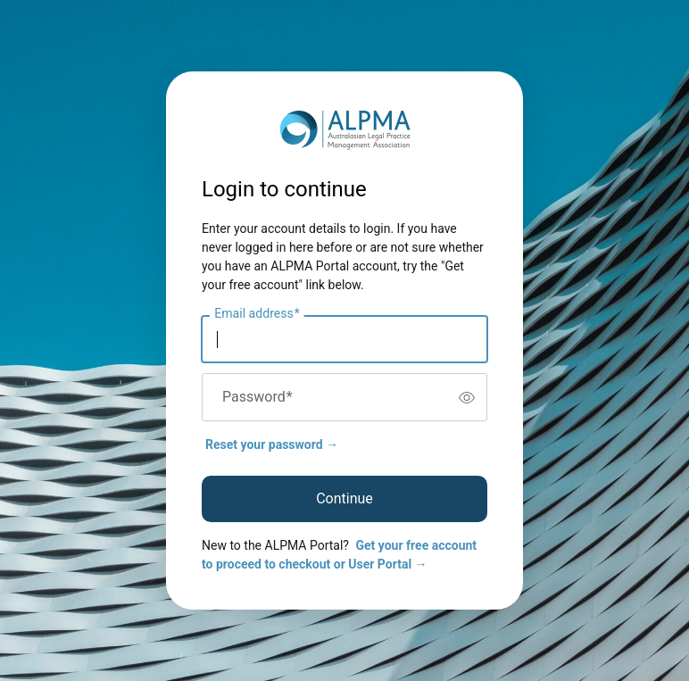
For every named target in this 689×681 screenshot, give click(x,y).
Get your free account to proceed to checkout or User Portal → (339, 554)
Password (257, 397)
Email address (256, 314)
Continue (344, 498)
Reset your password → (271, 444)
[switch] (466, 397)
